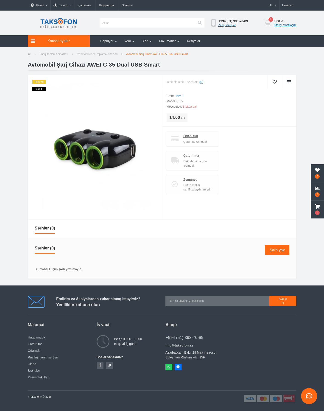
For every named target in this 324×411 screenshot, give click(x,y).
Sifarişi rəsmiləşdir (285, 25)
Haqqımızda (106, 5)
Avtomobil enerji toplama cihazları (97, 54)
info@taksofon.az (179, 345)
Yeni (129, 41)
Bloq (147, 41)
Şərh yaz (277, 250)
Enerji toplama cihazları (53, 54)
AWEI (180, 96)
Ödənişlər (128, 5)
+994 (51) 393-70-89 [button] (185, 337)
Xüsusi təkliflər (38, 377)
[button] (39, 5)
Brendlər (34, 370)
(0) (201, 82)
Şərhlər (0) (45, 228)
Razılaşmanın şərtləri (43, 357)
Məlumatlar (169, 41)
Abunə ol (283, 301)
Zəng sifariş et (227, 25)
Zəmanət (190, 179)
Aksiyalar (194, 41)
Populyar (108, 41)
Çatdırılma (84, 5)
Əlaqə (32, 364)
